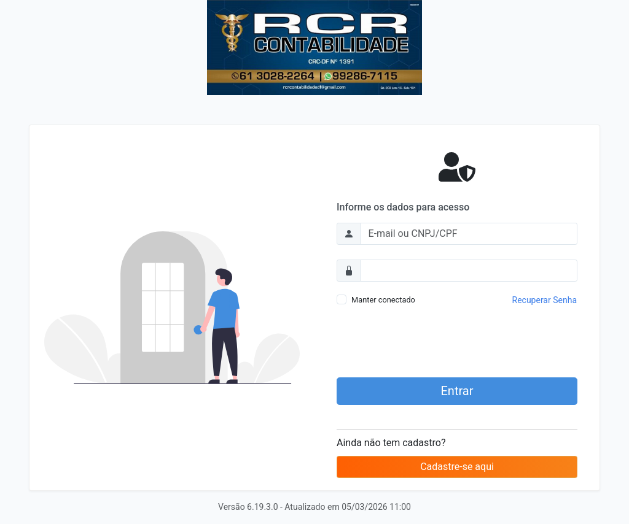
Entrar (457, 390)
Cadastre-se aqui (457, 466)
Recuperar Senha (544, 300)
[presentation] (457, 344)
